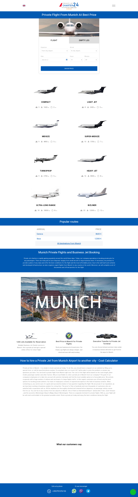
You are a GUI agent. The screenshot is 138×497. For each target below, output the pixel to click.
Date (42, 56)
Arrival (72, 47)
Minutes (87, 56)
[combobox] (54, 51)
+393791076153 (59, 491)
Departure (44, 47)
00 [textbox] (86, 59)
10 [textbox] (71, 59)
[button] (133, 492)
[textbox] (54, 50)
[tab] (54, 40)
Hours (71, 56)
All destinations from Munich (69, 243)
